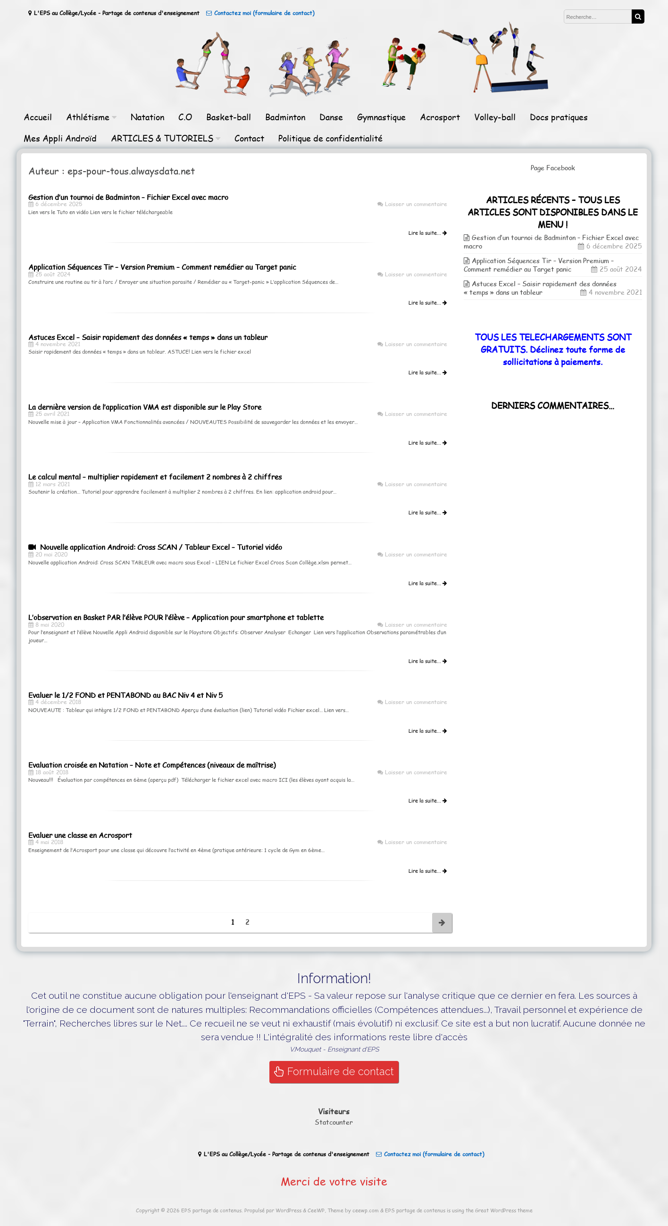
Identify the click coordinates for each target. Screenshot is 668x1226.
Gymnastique (381, 117)
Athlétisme (87, 117)
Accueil (38, 117)
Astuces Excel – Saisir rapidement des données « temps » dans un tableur (540, 288)
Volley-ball (495, 117)
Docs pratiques (559, 117)
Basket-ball (228, 117)
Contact (249, 138)
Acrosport (440, 117)
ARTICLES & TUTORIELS (162, 138)
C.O (185, 117)
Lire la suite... (428, 232)
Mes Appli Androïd (60, 138)
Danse (331, 117)
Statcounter (334, 1122)
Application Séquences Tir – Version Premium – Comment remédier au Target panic (539, 264)
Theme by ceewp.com (353, 1210)
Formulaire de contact (334, 1071)
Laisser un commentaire (416, 203)
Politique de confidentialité (330, 138)
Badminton (285, 117)
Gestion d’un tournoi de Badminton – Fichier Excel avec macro (551, 241)
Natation (147, 117)
